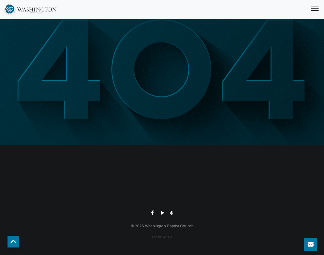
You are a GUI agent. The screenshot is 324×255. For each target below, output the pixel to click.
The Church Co (162, 237)
